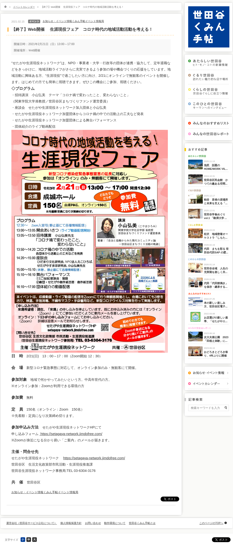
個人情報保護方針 (71, 523)
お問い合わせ (93, 523)
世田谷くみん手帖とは (142, 523)
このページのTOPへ (211, 523)
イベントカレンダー (24, 7)
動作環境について (114, 523)
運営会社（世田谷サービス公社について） (31, 523)
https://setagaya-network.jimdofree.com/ (70, 434)
